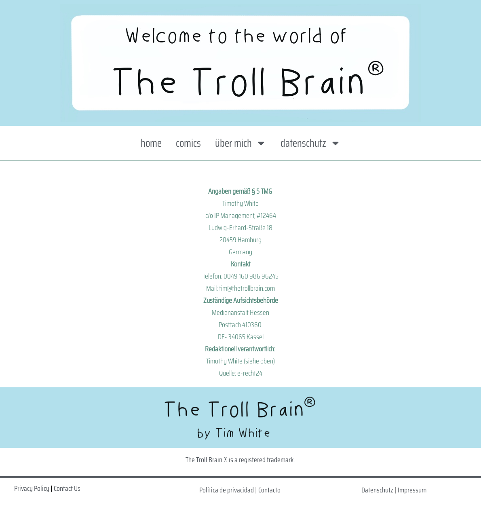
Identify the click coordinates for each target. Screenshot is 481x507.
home (151, 143)
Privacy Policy (31, 488)
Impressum (412, 490)
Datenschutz (377, 490)
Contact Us (67, 488)
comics (188, 143)
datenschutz (311, 143)
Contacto (269, 490)
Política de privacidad (226, 490)
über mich (240, 143)
